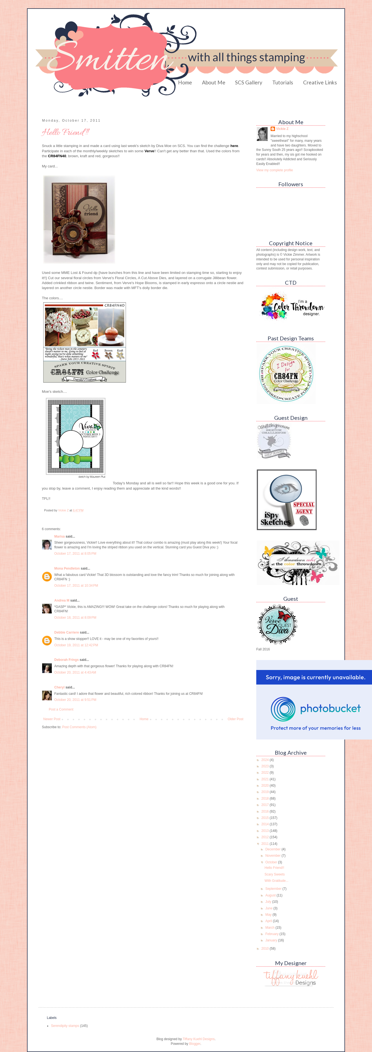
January (271, 940)
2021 (266, 779)
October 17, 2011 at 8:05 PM (75, 554)
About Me (213, 82)
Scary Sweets (275, 874)
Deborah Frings (66, 660)
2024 (266, 760)
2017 (266, 805)
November (273, 856)
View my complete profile (274, 170)
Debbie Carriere (66, 632)
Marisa (59, 536)
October (271, 862)
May (269, 915)
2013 (266, 831)
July (268, 902)
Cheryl (59, 687)
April (269, 921)
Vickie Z (282, 129)
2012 (266, 837)
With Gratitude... (277, 881)
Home (185, 82)
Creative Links (320, 82)
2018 (266, 798)
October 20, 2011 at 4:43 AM (75, 672)
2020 (266, 785)
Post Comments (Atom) (79, 727)
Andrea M (61, 600)
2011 (266, 844)
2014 (266, 824)
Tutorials (282, 82)
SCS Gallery (248, 82)
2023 (266, 766)
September (273, 889)
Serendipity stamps (65, 1026)
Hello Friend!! (274, 868)
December (273, 849)
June (269, 908)
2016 (266, 811)
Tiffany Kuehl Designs (199, 1039)
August (271, 895)
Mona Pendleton (67, 568)
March (270, 928)
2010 (266, 948)
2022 (266, 773)
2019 (266, 792)
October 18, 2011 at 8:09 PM (75, 618)
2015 (266, 818)
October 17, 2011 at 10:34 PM (76, 586)
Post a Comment (61, 709)
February (272, 934)
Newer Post (51, 719)
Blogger (194, 1044)
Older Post (235, 719)
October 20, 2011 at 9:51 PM (75, 700)
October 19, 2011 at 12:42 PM (76, 645)
